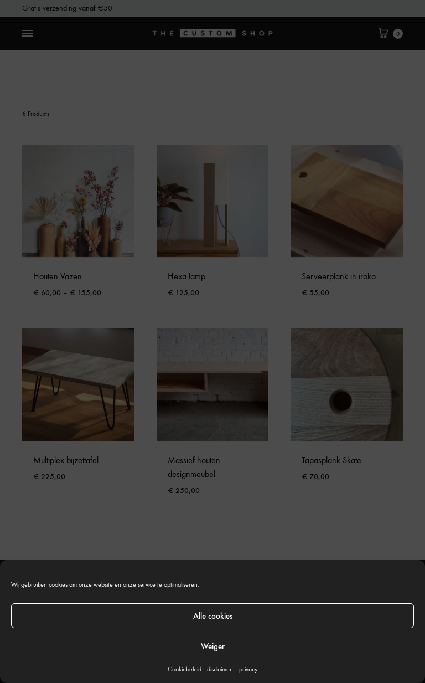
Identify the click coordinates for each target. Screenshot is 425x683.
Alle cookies (212, 616)
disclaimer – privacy (232, 669)
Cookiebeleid (184, 669)
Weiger (213, 646)
